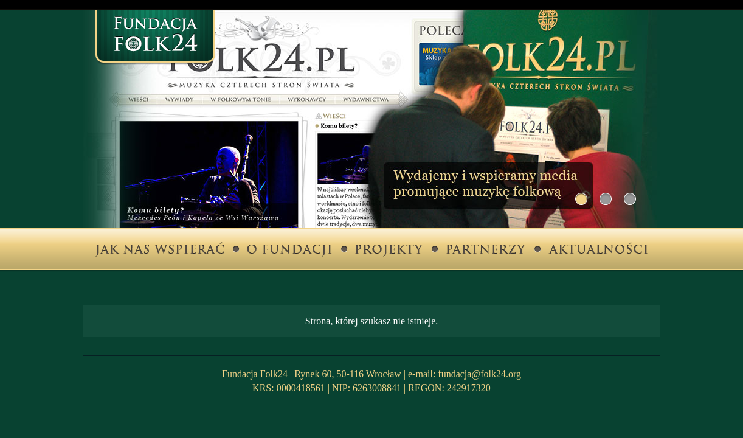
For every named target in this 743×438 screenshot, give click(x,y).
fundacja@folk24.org (479, 374)
